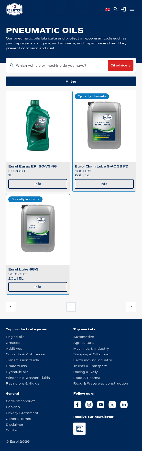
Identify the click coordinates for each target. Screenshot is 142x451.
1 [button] (71, 306)
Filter (71, 81)
